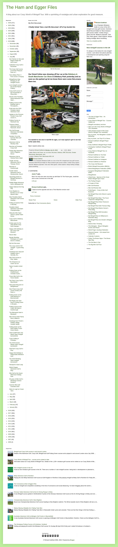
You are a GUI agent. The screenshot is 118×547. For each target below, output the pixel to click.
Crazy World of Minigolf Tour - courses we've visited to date (31, 459)
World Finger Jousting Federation (98, 230)
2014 (9, 421)
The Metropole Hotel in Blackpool (16, 313)
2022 (9, 33)
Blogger (72, 540)
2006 (9, 442)
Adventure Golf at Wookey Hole (14, 143)
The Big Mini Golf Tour (95, 244)
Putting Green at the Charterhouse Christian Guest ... (15, 272)
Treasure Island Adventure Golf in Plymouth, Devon (15, 126)
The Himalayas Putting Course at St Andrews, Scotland (30, 524)
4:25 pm (34, 181)
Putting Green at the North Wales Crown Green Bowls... (15, 328)
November (13, 46)
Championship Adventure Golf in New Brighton (28, 500)
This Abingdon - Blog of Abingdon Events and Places (98, 226)
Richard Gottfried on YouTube (97, 155)
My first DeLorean (14, 243)
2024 (9, 28)
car (44, 152)
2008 (9, 437)
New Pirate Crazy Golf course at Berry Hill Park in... (16, 290)
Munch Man (12, 234)
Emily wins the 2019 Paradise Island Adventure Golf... (15, 110)
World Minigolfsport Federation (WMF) (99, 168)
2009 (9, 434)
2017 (9, 413)
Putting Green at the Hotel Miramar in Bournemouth (15, 296)
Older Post (78, 200)
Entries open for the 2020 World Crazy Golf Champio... (15, 224)
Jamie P (34, 174)
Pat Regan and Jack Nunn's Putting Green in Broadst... (16, 302)
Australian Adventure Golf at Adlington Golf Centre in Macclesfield (33, 516)
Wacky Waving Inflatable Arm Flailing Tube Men (28, 508)
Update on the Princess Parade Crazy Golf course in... (16, 116)
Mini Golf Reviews (93, 185)
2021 (9, 36)
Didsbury (60, 152)
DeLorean (54, 152)
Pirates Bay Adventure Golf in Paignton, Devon (16, 152)
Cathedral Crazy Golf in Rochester (16, 65)
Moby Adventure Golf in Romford (23, 476)
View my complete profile (94, 41)
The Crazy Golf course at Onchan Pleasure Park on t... (16, 70)
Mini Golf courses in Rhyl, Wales (15, 258)
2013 (9, 423)
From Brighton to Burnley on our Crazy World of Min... (16, 192)
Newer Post (32, 200)
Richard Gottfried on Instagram (97, 159)
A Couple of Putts (93, 183)
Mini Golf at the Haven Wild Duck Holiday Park (16, 374)
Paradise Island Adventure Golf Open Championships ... (16, 208)
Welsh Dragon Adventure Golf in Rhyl (15, 369)
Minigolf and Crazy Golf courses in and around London (30, 451)
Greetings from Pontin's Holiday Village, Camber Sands (16, 322)
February (12, 404)
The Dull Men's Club (94, 242)
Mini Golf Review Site (94, 188)
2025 (9, 25)
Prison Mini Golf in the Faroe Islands (15, 277)
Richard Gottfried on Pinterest (97, 161)
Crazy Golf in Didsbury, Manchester (16, 219)
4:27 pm (34, 192)
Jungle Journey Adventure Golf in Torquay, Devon (15, 162)
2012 (9, 426)
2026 (9, 23)
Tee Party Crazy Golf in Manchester (16, 281)
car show (48, 152)
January (12, 407)
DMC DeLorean (67, 152)
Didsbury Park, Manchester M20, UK (44, 156)
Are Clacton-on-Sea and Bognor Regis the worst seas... (16, 60)
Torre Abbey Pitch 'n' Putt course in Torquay (16, 75)
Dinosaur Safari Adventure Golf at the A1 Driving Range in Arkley (33, 492)
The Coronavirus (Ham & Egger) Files (25, 484)
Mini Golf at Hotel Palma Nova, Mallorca (16, 317)
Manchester (39, 154)
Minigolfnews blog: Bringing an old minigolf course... (15, 80)
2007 (9, 439)
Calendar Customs (93, 236)
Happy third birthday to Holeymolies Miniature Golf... (16, 354)
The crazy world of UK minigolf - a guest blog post (16, 247)
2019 (9, 41)
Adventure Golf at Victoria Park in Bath (16, 157)
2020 (9, 38)
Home (55, 200)
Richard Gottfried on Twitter (96, 157)
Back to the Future (38, 152)
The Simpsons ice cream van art (14, 262)
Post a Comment (35, 196)
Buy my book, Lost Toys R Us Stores (99, 138)
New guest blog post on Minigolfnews (16, 285)
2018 (9, 410)
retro (44, 154)
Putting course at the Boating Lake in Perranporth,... (15, 104)
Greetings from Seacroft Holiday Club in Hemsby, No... (16, 253)
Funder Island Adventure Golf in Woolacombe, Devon (16, 172)
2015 (9, 418)
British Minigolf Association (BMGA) (98, 166)
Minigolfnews (92, 175)
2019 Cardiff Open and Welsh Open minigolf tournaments (16, 334)
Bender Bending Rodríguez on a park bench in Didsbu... (16, 239)
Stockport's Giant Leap (16, 364)
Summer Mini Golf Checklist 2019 (14, 385)
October (12, 49)
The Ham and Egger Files (31, 7)
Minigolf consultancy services (97, 124)
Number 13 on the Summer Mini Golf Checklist (15, 138)
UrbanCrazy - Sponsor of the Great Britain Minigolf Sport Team (98, 178)
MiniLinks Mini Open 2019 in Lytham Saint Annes (16, 214)
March (12, 402)
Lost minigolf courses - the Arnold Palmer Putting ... (16, 86)
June (11, 394)
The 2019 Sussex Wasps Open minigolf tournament (16, 344)
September (13, 51)
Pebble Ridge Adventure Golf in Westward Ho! (16, 183)
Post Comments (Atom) (44, 203)
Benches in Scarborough (13, 167)
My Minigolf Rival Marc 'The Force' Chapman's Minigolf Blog (98, 198)
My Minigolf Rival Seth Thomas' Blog (99, 206)
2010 (9, 431)
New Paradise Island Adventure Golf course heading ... (16, 198)
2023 (9, 30)
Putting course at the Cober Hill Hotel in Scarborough (15, 308)
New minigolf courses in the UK (98, 47)
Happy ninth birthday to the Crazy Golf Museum (16, 230)
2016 (9, 416)
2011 (9, 429)
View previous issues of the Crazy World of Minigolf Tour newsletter (98, 131)
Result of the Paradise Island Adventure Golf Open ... (16, 98)
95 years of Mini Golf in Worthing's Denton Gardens (16, 380)
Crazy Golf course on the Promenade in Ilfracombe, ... (15, 92)
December (13, 43)
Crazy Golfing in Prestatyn (14, 339)
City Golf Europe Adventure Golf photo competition (16, 132)
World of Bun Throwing (95, 223)
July (11, 56)
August (12, 54)
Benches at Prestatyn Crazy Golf (15, 147)
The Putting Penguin (94, 181)
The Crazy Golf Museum (95, 164)
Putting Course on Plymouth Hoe (14, 121)
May (11, 396)
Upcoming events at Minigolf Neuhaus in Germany (15, 178)
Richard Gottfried (37, 187)
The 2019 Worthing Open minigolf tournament (15, 360)
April (11, 399)
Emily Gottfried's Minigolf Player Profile (100, 144)
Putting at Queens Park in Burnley (16, 203)
